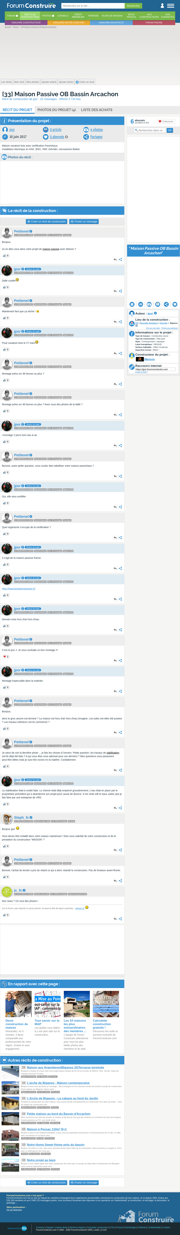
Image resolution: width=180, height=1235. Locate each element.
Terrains (93, 16)
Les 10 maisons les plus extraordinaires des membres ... (75, 1026)
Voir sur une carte (153, 328)
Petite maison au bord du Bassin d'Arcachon (58, 1113)
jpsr (12, 129)
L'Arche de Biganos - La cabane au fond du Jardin (62, 1098)
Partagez (96, 137)
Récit (17, 110)
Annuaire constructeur (26, 22)
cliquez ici (79, 908)
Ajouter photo (66, 82)
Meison (149, 359)
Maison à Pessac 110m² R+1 (47, 1129)
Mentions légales (77, 1227)
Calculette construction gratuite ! (102, 1024)
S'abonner (166, 121)
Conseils (63, 16)
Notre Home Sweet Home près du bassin (55, 1144)
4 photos (96, 129)
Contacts (40, 1227)
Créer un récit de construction (46, 221)
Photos (46, 16)
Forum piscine (154, 22)
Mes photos (33, 82)
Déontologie (130, 1227)
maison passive (50, 249)
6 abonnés (57, 137)
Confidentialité (154, 1227)
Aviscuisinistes (167, 15)
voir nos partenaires (14, 1210)
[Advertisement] (90, 53)
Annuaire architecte (111, 22)
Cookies (166, 1227)
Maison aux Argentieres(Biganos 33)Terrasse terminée (65, 1067)
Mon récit (19, 82)
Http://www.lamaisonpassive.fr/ (19, 588)
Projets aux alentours (169, 328)
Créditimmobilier (78, 15)
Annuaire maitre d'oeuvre (68, 22)
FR (136, 323)
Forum (11, 16)
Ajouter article (49, 82)
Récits (30, 15)
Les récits (6, 82)
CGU (112, 1227)
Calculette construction (97, 1227)
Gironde (163, 323)
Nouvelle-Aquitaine (149, 323)
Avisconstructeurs (149, 15)
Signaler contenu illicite (57, 1227)
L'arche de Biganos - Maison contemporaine (58, 1083)
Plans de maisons (112, 16)
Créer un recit (85, 82)
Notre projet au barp (41, 1160)
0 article (55, 129)
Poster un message (84, 221)
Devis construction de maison (16, 1024)
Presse (119, 1227)
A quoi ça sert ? (141, 372)
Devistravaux (131, 15)
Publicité (142, 1227)
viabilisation (113, 752)
